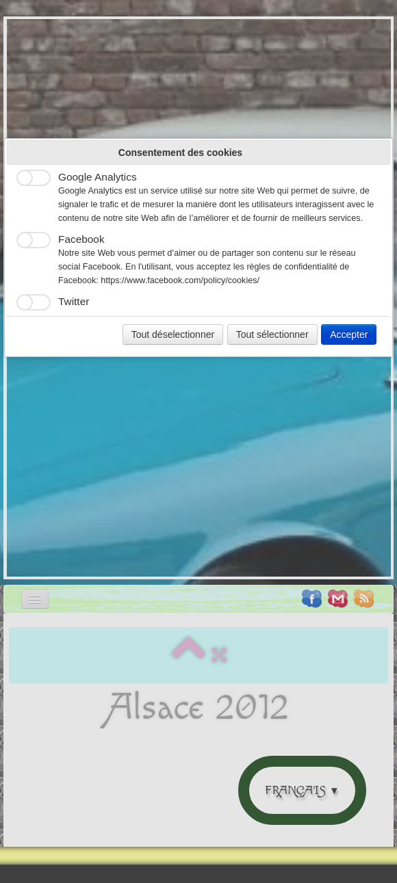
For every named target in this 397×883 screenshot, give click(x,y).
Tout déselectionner (172, 334)
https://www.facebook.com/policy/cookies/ (180, 280)
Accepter (349, 334)
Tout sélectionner (272, 334)
